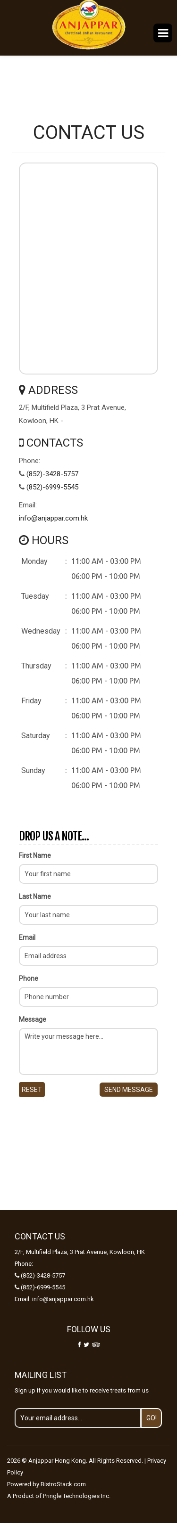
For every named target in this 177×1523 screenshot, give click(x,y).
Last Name (35, 896)
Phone (28, 978)
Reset (32, 1089)
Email (27, 937)
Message (32, 1019)
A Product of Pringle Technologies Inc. (58, 1495)
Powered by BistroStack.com (46, 1484)
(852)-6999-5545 (52, 487)
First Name (35, 855)
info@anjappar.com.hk (53, 518)
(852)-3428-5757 (52, 474)
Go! (151, 1418)
